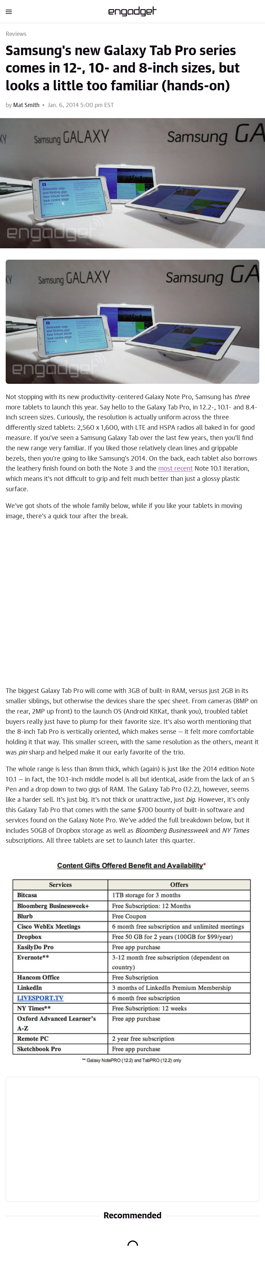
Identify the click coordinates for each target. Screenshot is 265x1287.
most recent (175, 469)
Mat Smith (26, 105)
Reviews (16, 34)
